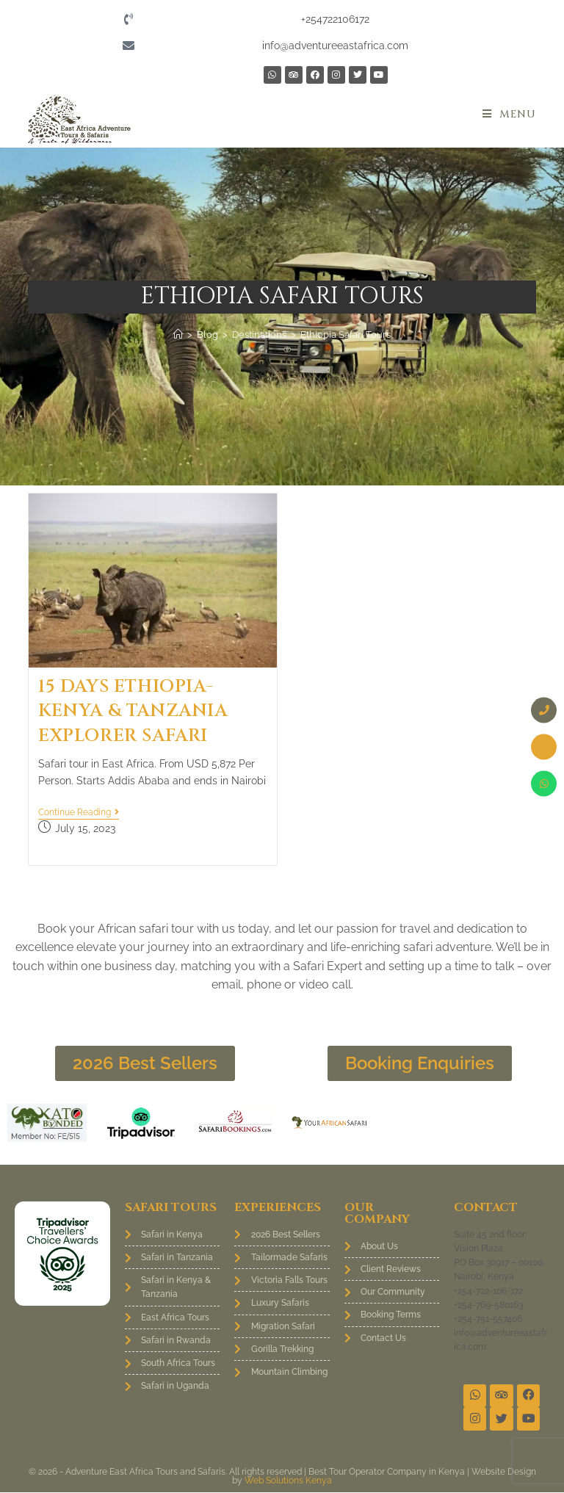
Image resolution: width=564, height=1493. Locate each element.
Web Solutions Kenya (288, 1481)
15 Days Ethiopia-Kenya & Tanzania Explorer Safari (133, 711)
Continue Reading (78, 812)
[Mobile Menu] (509, 114)
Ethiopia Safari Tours (345, 334)
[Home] (178, 334)
